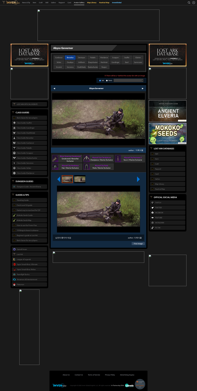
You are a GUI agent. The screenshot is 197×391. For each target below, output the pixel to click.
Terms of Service (94, 374)
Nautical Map (104, 2)
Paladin (92, 57)
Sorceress (70, 67)
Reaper (104, 67)
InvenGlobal (116, 2)
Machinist (104, 62)
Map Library (91, 2)
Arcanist (59, 67)
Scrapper (115, 57)
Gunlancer (58, 57)
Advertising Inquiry (127, 374)
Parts (110, 80)
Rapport (62, 2)
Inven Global (13, 2)
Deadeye (70, 62)
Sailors (53, 2)
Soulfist (126, 57)
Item (34, 2)
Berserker (70, 57)
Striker (59, 62)
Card (69, 2)
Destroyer (81, 57)
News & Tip (26, 2)
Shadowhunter (93, 67)
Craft (41, 2)
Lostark (5, 2)
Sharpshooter (92, 62)
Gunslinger (115, 62)
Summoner (138, 62)
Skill (46, 2)
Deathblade (81, 67)
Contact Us (79, 374)
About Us (66, 374)
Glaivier (138, 57)
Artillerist (81, 62)
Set (103, 80)
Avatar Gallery (79, 2)
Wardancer (104, 57)
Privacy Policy (110, 374)
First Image (138, 243)
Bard (126, 62)
